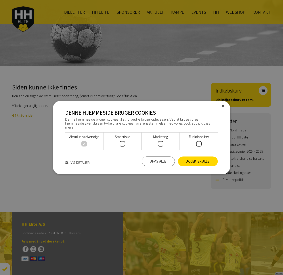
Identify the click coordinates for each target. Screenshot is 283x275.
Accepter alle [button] (197, 161)
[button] (77, 162)
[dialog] (141, 137)
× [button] (222, 106)
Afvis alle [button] (158, 161)
